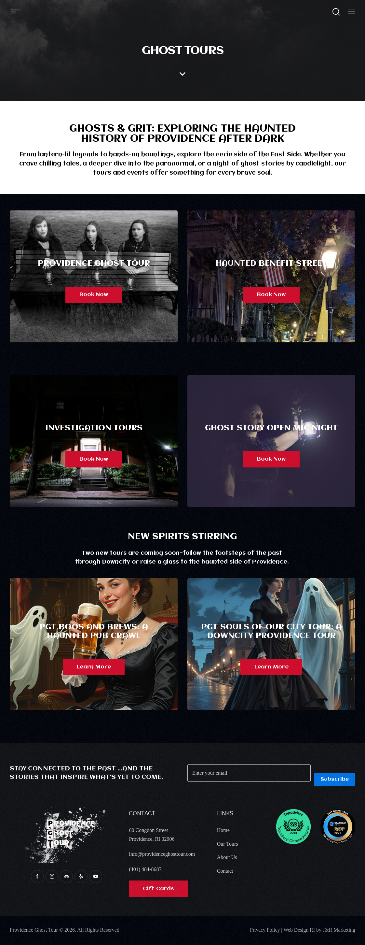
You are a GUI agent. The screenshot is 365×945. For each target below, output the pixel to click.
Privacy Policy (264, 930)
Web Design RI (299, 930)
